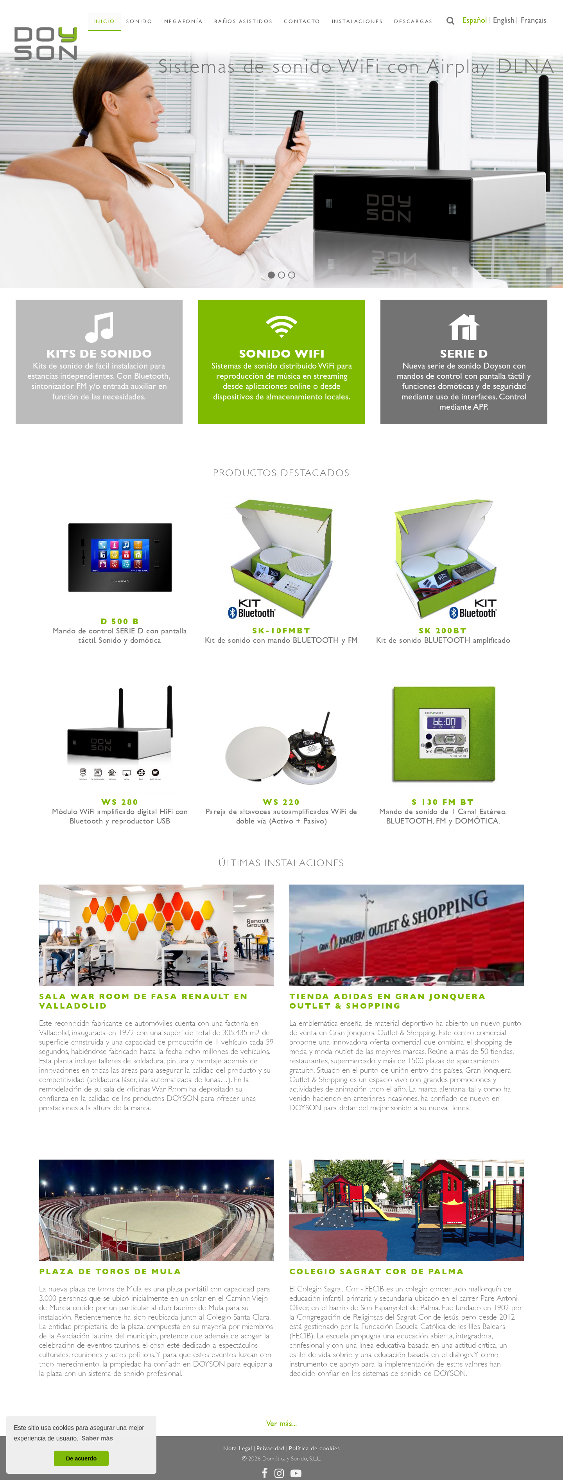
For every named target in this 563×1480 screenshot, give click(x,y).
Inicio (123, 20)
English (504, 20)
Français (534, 20)
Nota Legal (237, 1448)
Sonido (151, 20)
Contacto (295, 20)
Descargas (394, 20)
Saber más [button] (97, 1438)
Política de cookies (314, 1448)
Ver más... (281, 1423)
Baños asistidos (243, 20)
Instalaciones (344, 20)
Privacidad (270, 1448)
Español (475, 20)
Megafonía (189, 20)
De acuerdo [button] (81, 1458)
